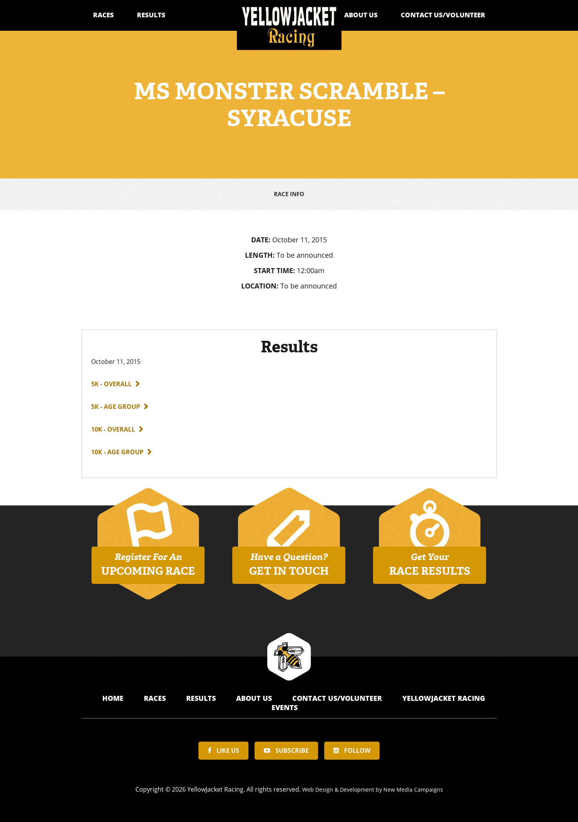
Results (151, 14)
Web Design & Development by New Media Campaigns (372, 788)
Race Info (289, 193)
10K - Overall (113, 428)
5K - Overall (111, 382)
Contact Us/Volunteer (443, 14)
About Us (361, 14)
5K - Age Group (115, 405)
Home (113, 696)
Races (103, 14)
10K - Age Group (117, 450)
